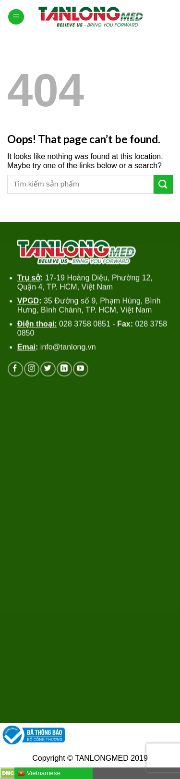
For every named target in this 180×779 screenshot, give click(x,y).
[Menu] (16, 17)
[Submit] (163, 184)
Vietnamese (38, 773)
